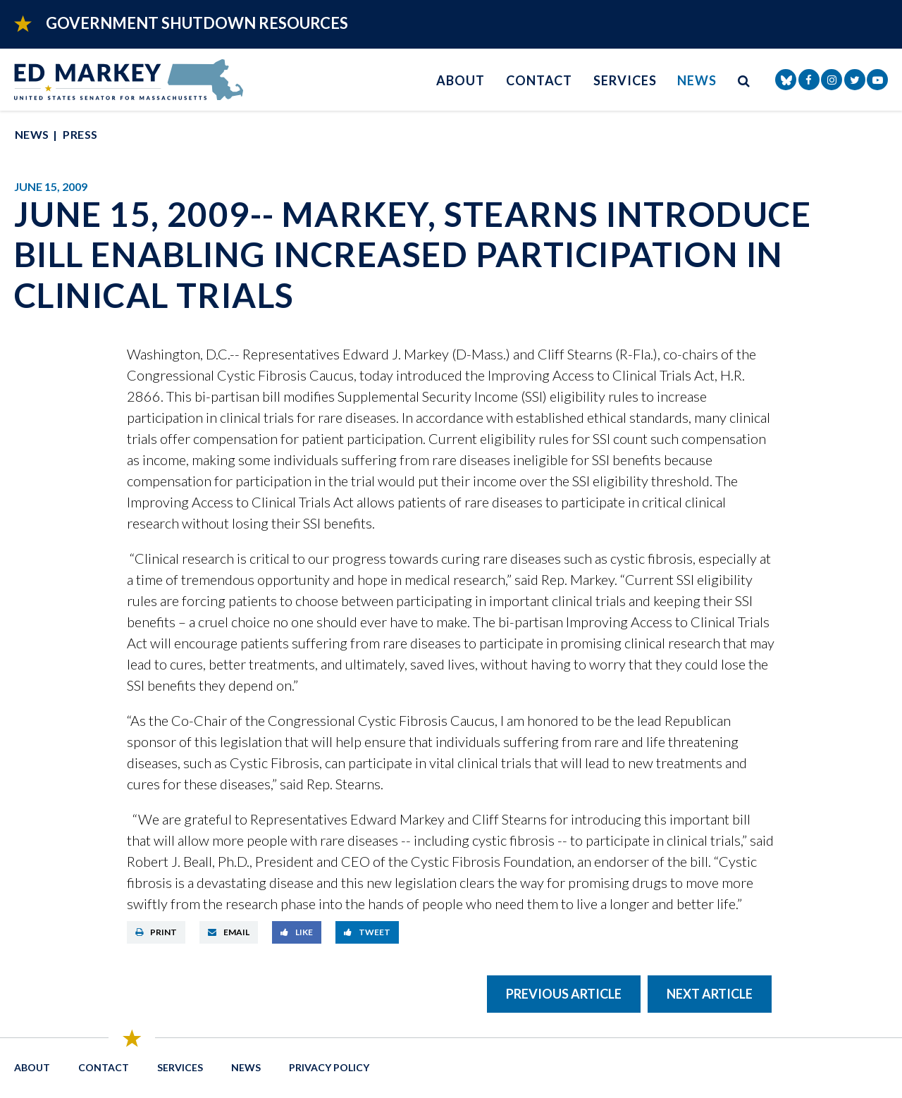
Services (624, 80)
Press (80, 134)
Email (228, 932)
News (697, 80)
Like (296, 932)
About (460, 80)
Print (156, 932)
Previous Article (564, 993)
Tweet (367, 932)
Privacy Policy (329, 1067)
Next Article (710, 993)
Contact (539, 80)
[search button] (744, 80)
